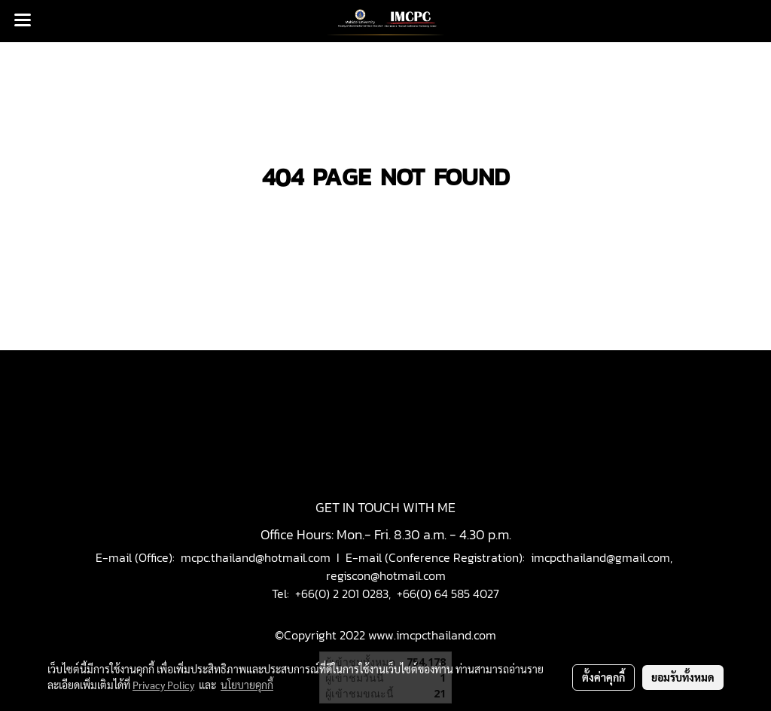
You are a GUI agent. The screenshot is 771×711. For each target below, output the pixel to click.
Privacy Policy (163, 684)
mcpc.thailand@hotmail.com (256, 557)
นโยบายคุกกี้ (247, 684)
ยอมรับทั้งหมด (683, 677)
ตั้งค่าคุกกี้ (603, 677)
